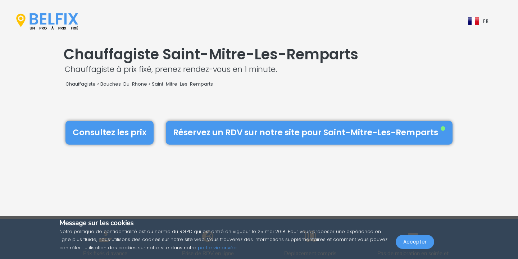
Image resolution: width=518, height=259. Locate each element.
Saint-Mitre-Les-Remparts (182, 84)
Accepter (415, 243)
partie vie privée (217, 247)
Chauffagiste (80, 84)
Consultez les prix (109, 132)
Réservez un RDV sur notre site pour (309, 132)
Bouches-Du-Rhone (123, 84)
